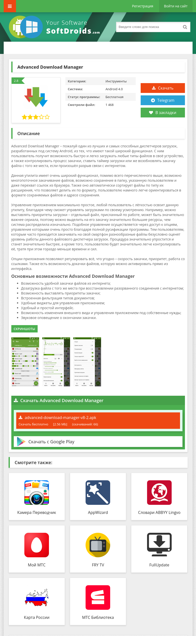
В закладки (162, 112)
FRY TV (98, 565)
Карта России (36, 617)
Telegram (166, 100)
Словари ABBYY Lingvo (159, 512)
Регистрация (142, 6)
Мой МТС (36, 565)
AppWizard (98, 512)
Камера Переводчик (36, 512)
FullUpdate (159, 565)
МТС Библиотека (98, 617)
